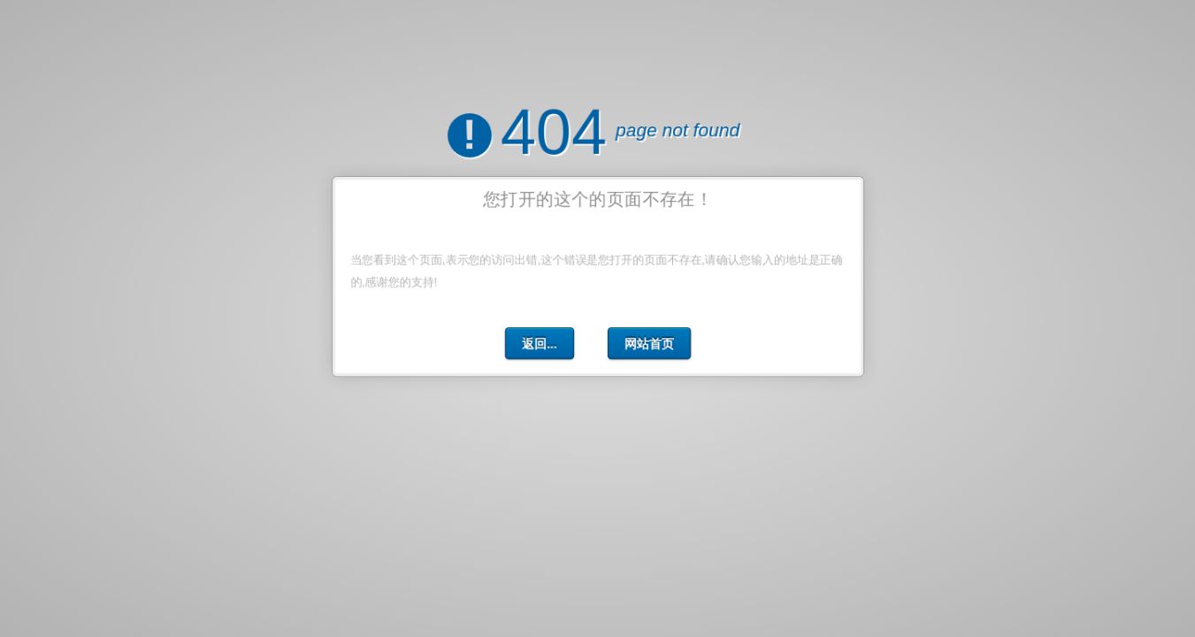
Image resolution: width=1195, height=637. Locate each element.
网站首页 (648, 343)
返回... (539, 343)
